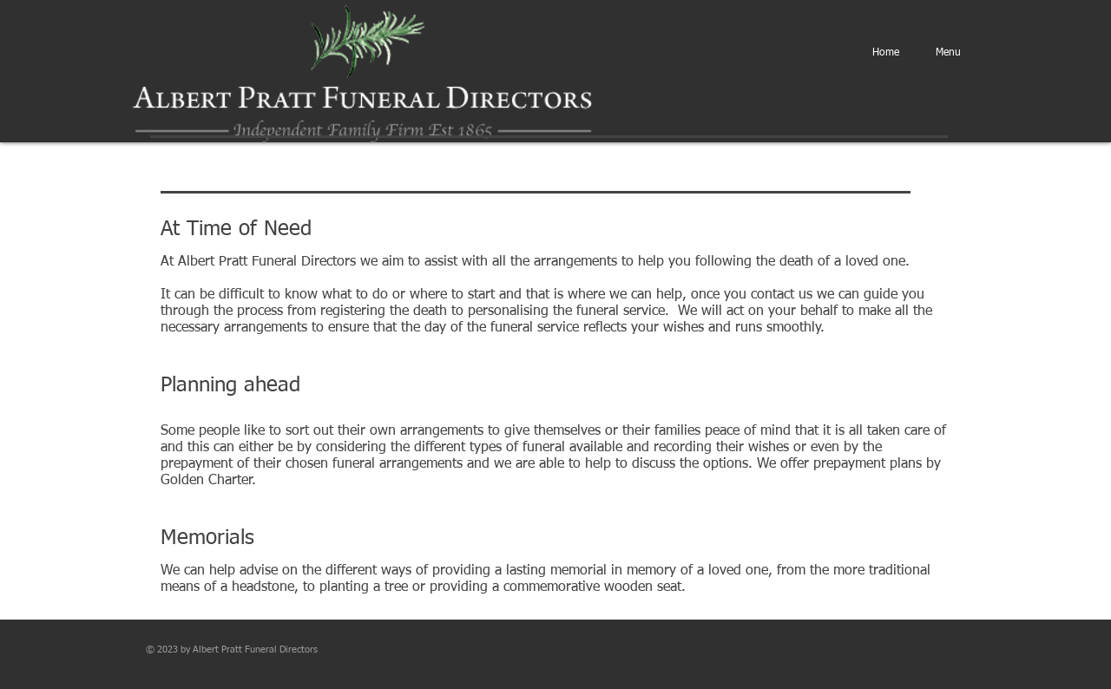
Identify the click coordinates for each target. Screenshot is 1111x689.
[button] (948, 53)
